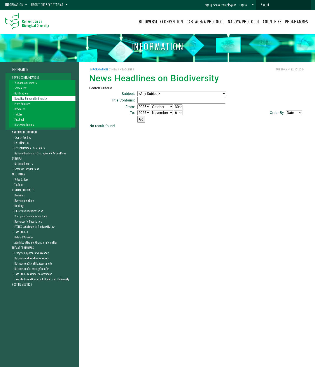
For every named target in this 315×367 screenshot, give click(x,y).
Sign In (232, 5)
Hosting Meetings (22, 284)
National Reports (23, 163)
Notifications (21, 93)
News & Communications (25, 77)
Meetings (19, 205)
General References (23, 190)
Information (20, 70)
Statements (20, 88)
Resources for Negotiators (28, 221)
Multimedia (18, 174)
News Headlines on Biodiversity (30, 98)
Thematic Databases (23, 247)
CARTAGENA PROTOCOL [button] (205, 22)
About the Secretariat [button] (47, 4)
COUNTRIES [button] (272, 22)
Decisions (19, 195)
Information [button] (14, 4)
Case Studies (21, 232)
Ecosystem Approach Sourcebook (31, 253)
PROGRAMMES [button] (296, 22)
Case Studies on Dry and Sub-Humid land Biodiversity (41, 279)
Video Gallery (21, 179)
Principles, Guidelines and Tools (30, 216)
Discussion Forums (24, 124)
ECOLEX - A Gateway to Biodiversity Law (34, 226)
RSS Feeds (19, 109)
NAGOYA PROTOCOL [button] (244, 22)
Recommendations (24, 200)
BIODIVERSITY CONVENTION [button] (161, 22)
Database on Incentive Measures (31, 258)
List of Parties (21, 142)
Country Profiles (22, 137)
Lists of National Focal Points (29, 148)
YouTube (18, 184)
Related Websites (23, 237)
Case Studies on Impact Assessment (33, 274)
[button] (246, 5)
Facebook (19, 119)
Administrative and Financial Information (35, 242)
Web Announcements (25, 82)
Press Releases (22, 103)
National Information (24, 132)
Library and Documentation (28, 211)
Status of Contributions (26, 169)
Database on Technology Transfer (31, 268)
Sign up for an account (216, 5)
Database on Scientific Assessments (33, 263)
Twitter (18, 114)
